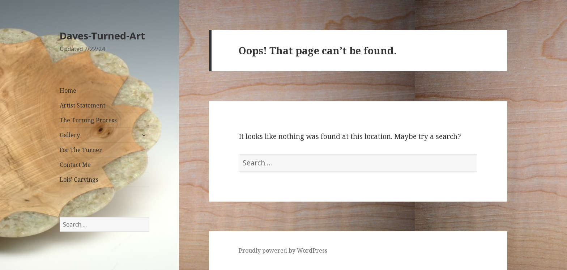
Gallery (70, 135)
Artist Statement (82, 105)
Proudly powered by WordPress (283, 250)
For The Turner (81, 150)
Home (68, 90)
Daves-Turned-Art (102, 35)
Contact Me (75, 165)
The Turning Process (88, 120)
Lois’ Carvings (79, 179)
